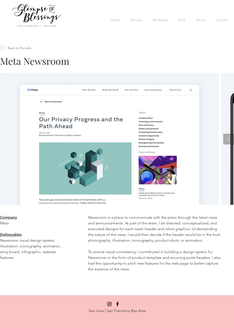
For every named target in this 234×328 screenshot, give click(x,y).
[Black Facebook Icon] (117, 304)
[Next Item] (228, 139)
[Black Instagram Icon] (109, 304)
